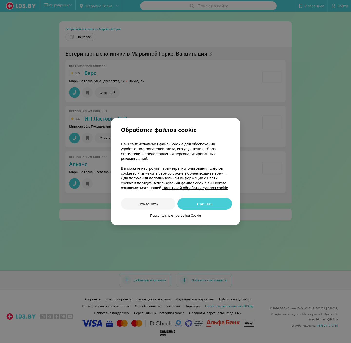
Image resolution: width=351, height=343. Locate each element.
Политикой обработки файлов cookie (195, 187)
